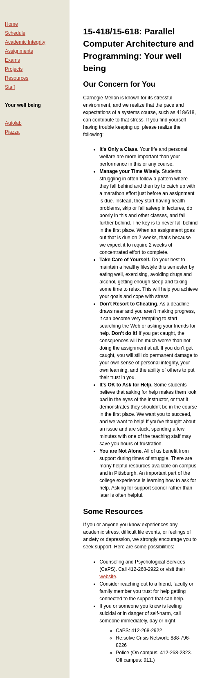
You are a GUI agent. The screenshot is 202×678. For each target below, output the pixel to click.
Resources (16, 78)
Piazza (12, 132)
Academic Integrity (25, 42)
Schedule (15, 33)
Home (11, 24)
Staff (10, 87)
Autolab (13, 123)
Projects (13, 69)
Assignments (19, 51)
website (107, 576)
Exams (12, 60)
